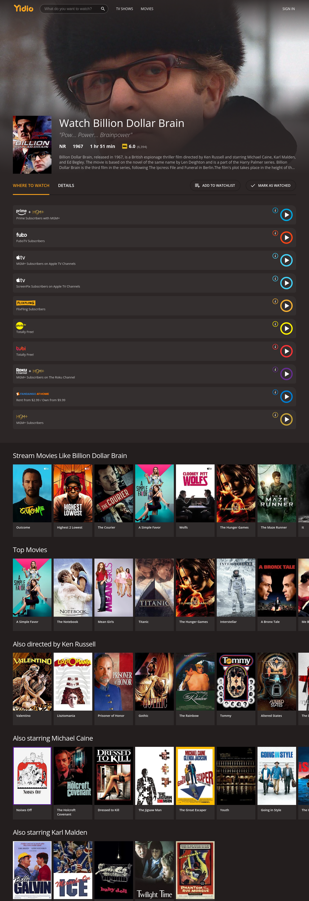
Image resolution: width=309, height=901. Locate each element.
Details (66, 185)
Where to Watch (31, 185)
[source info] (274, 210)
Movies (147, 8)
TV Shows (124, 8)
